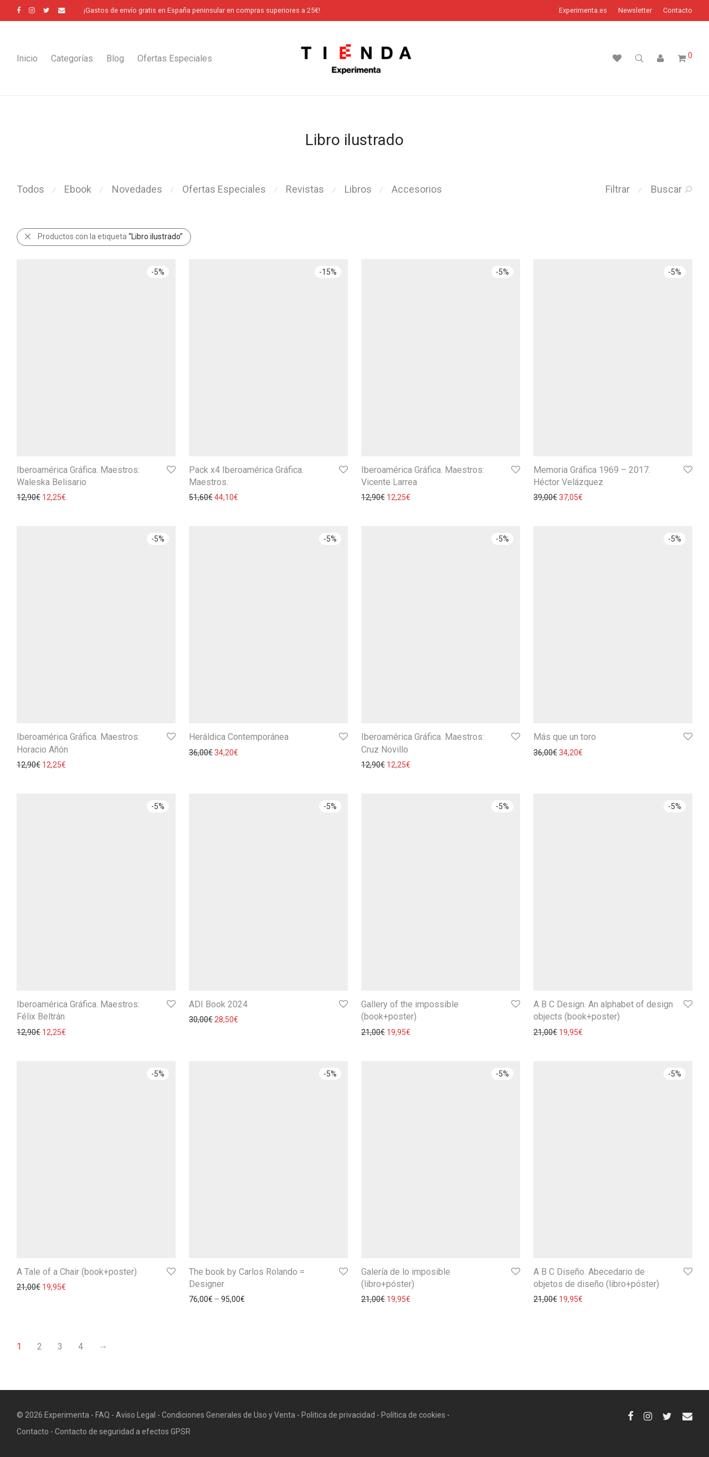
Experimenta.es (583, 10)
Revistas (305, 189)
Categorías (72, 58)
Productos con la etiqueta (103, 236)
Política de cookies (413, 1414)
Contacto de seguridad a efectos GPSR (123, 1431)
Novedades (137, 189)
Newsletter (635, 10)
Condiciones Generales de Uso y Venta (228, 1414)
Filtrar (617, 189)
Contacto (677, 10)
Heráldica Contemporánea (239, 737)
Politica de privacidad (338, 1414)
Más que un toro (564, 737)
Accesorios (417, 189)
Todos (30, 189)
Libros (358, 189)
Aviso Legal (136, 1414)
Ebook (77, 189)
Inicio (27, 58)
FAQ (102, 1414)
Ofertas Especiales (174, 58)
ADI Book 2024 (218, 1004)
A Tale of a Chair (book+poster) (77, 1271)
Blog (115, 58)
